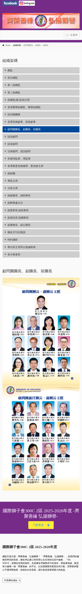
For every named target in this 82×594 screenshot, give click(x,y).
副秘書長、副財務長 (18, 195)
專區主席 (11, 180)
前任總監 (11, 77)
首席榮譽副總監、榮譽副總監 (23, 107)
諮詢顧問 (11, 136)
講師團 (10, 173)
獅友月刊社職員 (15, 232)
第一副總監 (12, 85)
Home (8, 45)
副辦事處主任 (14, 202)
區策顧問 (11, 144)
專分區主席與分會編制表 (20, 247)
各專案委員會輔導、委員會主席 (24, 166)
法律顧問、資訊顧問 (18, 151)
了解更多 (41, 525)
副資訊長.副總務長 (17, 217)
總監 (9, 70)
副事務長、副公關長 (18, 224)
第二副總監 (12, 92)
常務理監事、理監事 (18, 158)
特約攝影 (11, 239)
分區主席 (11, 188)
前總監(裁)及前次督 (17, 99)
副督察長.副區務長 (17, 210)
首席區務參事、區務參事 (20, 121)
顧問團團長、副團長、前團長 (23, 129)
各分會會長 (12, 254)
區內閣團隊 (12, 114)
